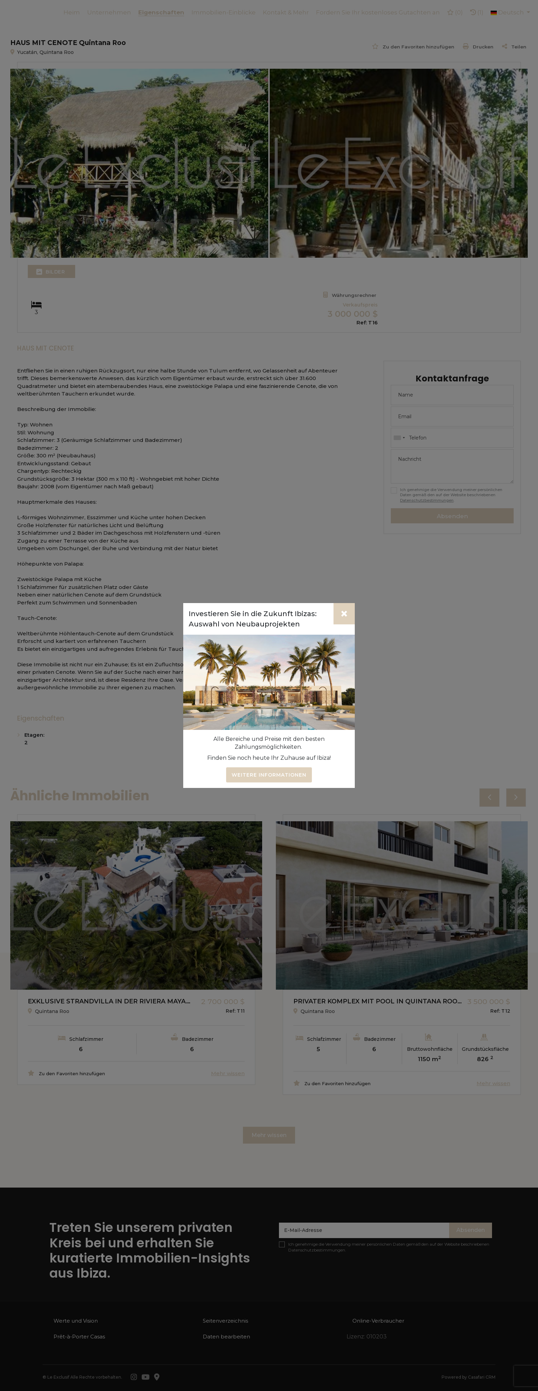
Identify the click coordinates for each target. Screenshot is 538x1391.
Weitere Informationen (269, 775)
